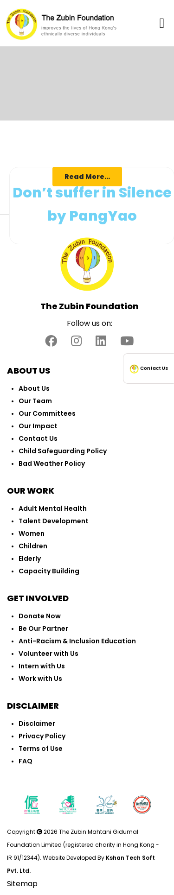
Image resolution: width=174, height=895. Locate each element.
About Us (34, 388)
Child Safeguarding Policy (63, 451)
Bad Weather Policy (52, 463)
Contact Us (38, 438)
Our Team (35, 401)
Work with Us (40, 678)
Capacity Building (49, 571)
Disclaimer (37, 723)
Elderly (30, 558)
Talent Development (54, 521)
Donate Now (40, 616)
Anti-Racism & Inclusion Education (77, 641)
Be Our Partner (43, 628)
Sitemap (22, 883)
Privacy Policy (42, 736)
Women (32, 533)
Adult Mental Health (53, 508)
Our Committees (47, 413)
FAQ (25, 761)
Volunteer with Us (48, 653)
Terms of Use (41, 748)
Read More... (87, 176)
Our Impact (38, 426)
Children (33, 546)
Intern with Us (42, 666)
